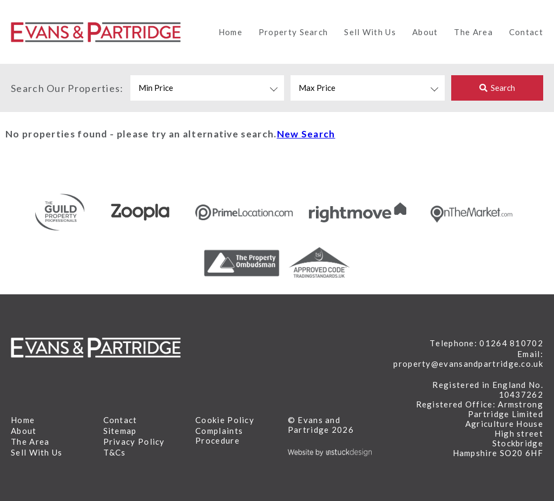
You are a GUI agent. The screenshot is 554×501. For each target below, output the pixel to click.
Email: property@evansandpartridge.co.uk (468, 358)
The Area (473, 32)
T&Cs (114, 452)
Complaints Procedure (219, 435)
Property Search (293, 32)
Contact (526, 32)
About (425, 32)
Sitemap (120, 431)
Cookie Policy (224, 420)
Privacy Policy (134, 441)
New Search (306, 134)
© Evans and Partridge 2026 (321, 424)
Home (230, 32)
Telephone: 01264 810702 (486, 343)
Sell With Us (370, 32)
